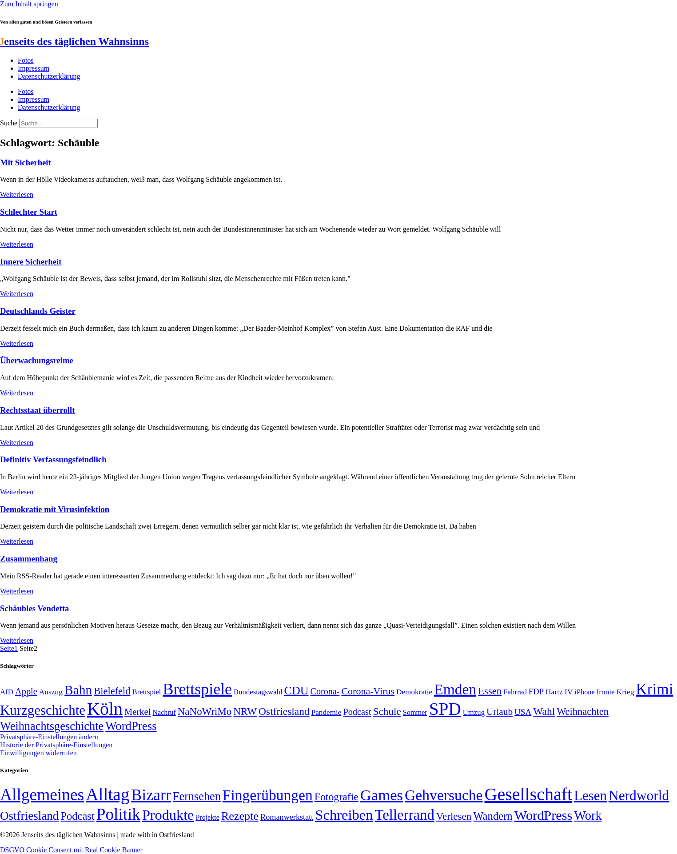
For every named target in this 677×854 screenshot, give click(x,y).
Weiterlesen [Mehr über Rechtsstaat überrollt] (16, 442)
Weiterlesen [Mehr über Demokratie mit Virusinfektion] (16, 541)
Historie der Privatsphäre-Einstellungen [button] (56, 745)
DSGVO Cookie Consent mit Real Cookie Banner (71, 850)
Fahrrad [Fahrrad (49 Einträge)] (515, 692)
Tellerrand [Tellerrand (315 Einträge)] (404, 815)
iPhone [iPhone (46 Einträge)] (585, 692)
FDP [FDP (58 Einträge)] (536, 691)
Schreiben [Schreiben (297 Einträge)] (344, 815)
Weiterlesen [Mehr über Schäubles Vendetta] (16, 640)
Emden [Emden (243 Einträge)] (455, 689)
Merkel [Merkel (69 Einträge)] (137, 712)
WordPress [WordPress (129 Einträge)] (130, 726)
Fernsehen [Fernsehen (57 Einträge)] (197, 796)
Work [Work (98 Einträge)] (587, 815)
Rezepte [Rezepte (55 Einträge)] (240, 816)
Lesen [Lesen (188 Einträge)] (590, 795)
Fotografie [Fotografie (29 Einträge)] (336, 796)
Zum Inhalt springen (29, 4)
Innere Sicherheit (30, 261)
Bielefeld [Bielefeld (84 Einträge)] (112, 691)
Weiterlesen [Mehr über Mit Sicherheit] (16, 194)
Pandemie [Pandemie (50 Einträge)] (326, 712)
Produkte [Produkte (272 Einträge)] (168, 815)
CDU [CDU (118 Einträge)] (296, 690)
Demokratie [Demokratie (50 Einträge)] (414, 692)
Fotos (26, 60)
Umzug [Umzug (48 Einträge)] (474, 712)
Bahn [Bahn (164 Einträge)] (78, 690)
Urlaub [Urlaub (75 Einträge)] (499, 711)
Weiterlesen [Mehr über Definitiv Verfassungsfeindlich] (16, 492)
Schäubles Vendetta (34, 608)
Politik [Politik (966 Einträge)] (118, 814)
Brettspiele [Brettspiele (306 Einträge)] (197, 689)
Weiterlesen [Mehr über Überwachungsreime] (16, 393)
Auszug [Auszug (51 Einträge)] (51, 691)
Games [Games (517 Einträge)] (381, 795)
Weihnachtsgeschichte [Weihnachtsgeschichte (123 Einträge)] (52, 726)
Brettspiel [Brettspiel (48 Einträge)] (146, 692)
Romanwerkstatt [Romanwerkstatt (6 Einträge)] (286, 817)
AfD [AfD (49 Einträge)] (6, 692)
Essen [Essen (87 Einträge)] (490, 691)
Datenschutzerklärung (49, 76)
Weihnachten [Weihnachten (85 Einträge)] (583, 711)
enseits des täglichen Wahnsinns (74, 41)
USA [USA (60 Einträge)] (522, 712)
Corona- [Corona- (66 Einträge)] (325, 691)
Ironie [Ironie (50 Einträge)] (606, 692)
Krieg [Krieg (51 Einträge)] (625, 691)
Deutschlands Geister (38, 311)
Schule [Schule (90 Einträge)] (387, 711)
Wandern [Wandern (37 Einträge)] (492, 816)
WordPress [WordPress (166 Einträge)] (543, 815)
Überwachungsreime (36, 360)
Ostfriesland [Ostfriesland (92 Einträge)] (284, 711)
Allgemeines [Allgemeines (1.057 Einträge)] (42, 795)
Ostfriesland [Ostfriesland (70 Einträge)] (29, 815)
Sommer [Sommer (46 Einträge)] (415, 713)
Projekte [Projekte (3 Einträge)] (207, 817)
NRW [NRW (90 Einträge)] (245, 711)
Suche (8, 123)
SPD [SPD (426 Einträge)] (445, 708)
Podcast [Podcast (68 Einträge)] (357, 712)
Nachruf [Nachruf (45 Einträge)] (163, 712)
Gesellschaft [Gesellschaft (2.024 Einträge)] (529, 794)
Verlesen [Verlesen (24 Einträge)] (453, 816)
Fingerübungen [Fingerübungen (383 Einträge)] (268, 795)
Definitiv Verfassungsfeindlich (53, 459)
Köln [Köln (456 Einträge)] (105, 709)
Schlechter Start (28, 212)
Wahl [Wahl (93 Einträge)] (544, 711)
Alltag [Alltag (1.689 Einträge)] (107, 794)
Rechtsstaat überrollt (37, 410)
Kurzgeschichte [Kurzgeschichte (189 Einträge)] (42, 710)
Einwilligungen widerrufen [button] (38, 753)
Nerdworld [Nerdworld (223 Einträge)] (639, 795)
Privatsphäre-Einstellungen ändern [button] (49, 737)
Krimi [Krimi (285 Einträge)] (654, 689)
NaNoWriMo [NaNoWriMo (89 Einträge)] (204, 711)
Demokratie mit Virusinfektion (54, 509)
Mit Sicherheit (25, 162)
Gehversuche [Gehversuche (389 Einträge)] (443, 795)
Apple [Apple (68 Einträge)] (26, 691)
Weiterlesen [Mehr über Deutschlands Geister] (16, 343)
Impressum (33, 68)
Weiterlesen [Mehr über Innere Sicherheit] (16, 293)
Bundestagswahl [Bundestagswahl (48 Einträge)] (258, 692)
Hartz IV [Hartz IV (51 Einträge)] (559, 691)
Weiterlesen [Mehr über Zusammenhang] (16, 591)
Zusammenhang (28, 558)
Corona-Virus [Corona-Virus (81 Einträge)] (367, 691)
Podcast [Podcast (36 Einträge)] (77, 816)
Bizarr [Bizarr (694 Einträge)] (151, 795)
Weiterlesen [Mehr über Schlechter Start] (16, 244)
